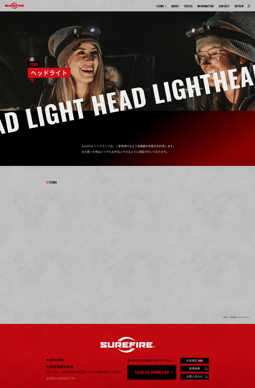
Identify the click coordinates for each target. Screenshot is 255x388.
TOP (225, 317)
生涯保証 (194, 360)
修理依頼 (194, 368)
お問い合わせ (194, 376)
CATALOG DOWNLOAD (152, 372)
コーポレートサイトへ (58, 378)
